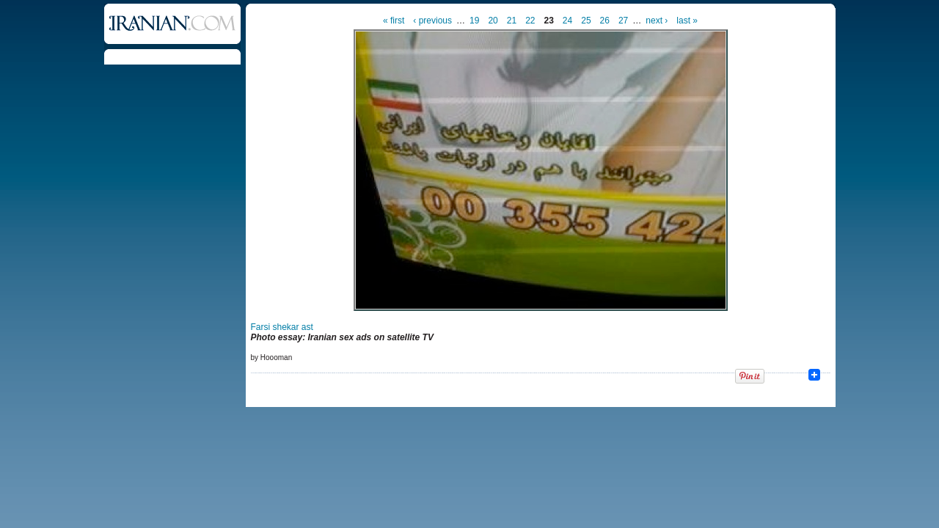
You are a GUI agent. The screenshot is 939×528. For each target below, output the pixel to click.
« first (393, 20)
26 (605, 20)
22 (530, 20)
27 (623, 20)
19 (474, 20)
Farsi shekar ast (282, 327)
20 (492, 20)
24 (567, 20)
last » (687, 20)
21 (511, 20)
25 (586, 20)
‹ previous (432, 20)
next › (657, 20)
